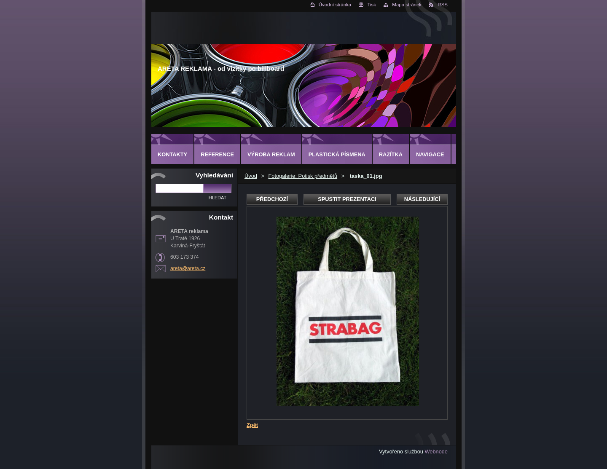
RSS (443, 4)
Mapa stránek (407, 4)
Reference (217, 154)
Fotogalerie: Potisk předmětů (302, 176)
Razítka (391, 154)
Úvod (250, 176)
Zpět (252, 425)
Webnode (436, 451)
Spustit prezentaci (347, 199)
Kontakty (172, 154)
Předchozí (272, 199)
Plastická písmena (337, 154)
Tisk (371, 4)
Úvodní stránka (335, 4)
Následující (422, 199)
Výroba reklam (271, 154)
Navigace (430, 154)
